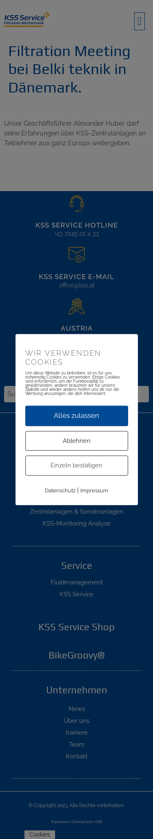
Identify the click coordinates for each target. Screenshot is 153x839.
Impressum (94, 490)
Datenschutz (60, 490)
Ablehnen (77, 440)
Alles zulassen (76, 415)
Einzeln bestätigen (76, 465)
